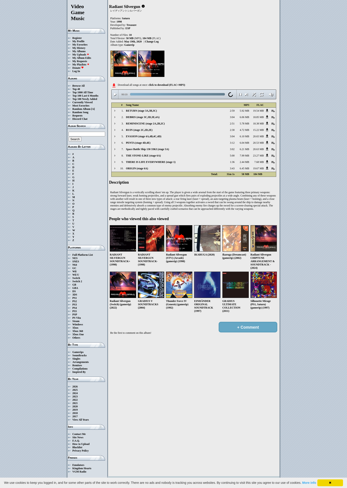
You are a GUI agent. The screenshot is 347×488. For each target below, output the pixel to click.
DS (74, 291)
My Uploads (80, 54)
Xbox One (78, 334)
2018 (75, 413)
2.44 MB (244, 162)
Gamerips (78, 352)
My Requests (79, 61)
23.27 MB (258, 155)
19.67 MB (258, 168)
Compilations (80, 368)
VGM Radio (79, 471)
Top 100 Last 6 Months (85, 95)
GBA (75, 288)
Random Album (81, 109)
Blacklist (77, 447)
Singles (76, 358)
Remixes (77, 365)
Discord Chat (79, 118)
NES (74, 258)
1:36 (232, 162)
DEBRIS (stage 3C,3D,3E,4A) (143, 117)
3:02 (232, 149)
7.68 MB (259, 162)
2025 (75, 389)
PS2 (74, 301)
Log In (76, 71)
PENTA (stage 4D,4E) (138, 142)
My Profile (78, 41)
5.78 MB (244, 123)
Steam (75, 321)
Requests (77, 115)
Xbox (75, 327)
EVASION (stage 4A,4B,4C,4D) (143, 136)
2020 (75, 406)
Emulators (78, 465)
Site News (77, 437)
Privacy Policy (80, 450)
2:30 (232, 130)
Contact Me (79, 434)
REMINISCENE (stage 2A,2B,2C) (145, 123)
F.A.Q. (76, 440)
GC (74, 268)
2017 (75, 416)
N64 (74, 264)
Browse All (78, 85)
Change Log (152, 41)
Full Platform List (82, 254)
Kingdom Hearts (81, 468)
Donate (78, 67)
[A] (93, 109)
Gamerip (129, 44)
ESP (127, 28)
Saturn (126, 18)
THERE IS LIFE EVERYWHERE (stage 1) (150, 162)
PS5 (74, 311)
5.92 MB (244, 110)
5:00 (232, 155)
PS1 (74, 297)
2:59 (232, 110)
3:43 (232, 168)
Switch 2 (77, 281)
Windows (77, 324)
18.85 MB (258, 117)
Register (77, 38)
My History (78, 48)
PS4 (74, 307)
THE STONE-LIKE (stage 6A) (143, 155)
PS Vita (76, 317)
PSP (74, 314)
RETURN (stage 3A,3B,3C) (141, 110)
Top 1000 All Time (82, 92)
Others (76, 337)
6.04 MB (244, 142)
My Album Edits (81, 57)
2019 (75, 409)
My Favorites (79, 44)
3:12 (232, 142)
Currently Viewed (82, 102)
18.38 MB (258, 123)
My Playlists (80, 64)
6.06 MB (244, 117)
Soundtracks (79, 355)
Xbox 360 (77, 331)
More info (309, 482)
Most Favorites (80, 105)
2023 (75, 396)
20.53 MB (258, 142)
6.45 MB (244, 168)
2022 (75, 399)
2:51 (232, 123)
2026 (75, 386)
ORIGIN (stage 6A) (137, 168)
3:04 (232, 117)
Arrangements (80, 362)
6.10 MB (244, 136)
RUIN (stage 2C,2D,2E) (139, 130)
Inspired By (79, 372)
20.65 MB (258, 136)
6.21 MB (244, 149)
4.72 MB (244, 130)
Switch (76, 278)
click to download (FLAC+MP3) (166, 84)
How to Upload (80, 444)
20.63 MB (258, 149)
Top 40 (76, 89)
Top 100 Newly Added (84, 99)
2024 (75, 393)
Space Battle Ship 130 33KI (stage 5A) (147, 149)
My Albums (79, 51)
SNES (75, 261)
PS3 (74, 304)
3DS (74, 294)
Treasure (131, 25)
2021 (75, 403)
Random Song (80, 112)
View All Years (80, 419)
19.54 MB (258, 110)
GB (74, 284)
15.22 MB (258, 130)
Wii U (75, 274)
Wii (74, 271)
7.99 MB (244, 155)
